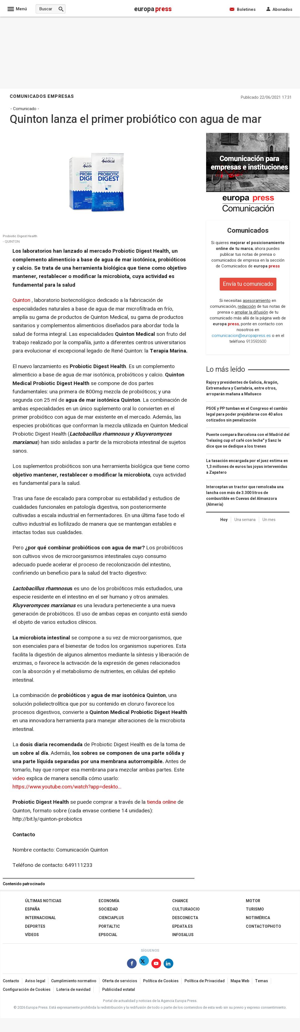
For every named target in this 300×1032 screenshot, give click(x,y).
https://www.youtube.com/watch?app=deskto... (66, 787)
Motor (253, 901)
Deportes (35, 926)
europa (267, 266)
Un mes (269, 520)
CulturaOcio (186, 909)
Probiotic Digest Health (20, 236)
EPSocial (108, 935)
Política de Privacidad (204, 981)
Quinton (21, 300)
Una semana (245, 520)
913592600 (256, 341)
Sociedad (108, 909)
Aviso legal (35, 981)
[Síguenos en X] (144, 964)
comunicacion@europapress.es (241, 336)
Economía (109, 901)
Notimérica (258, 918)
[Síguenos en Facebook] (132, 964)
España (32, 909)
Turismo (255, 909)
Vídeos (32, 935)
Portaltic (109, 926)
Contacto (11, 981)
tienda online (161, 802)
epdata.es (182, 926)
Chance (180, 901)
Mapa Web (240, 981)
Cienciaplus (111, 918)
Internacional (40, 918)
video (18, 778)
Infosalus (183, 935)
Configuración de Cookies (27, 990)
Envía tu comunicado (248, 284)
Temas (261, 981)
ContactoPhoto (263, 926)
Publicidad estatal (118, 990)
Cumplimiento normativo (73, 981)
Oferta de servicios (119, 981)
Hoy (224, 520)
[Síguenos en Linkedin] (168, 964)
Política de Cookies (161, 981)
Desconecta (185, 918)
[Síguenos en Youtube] (156, 964)
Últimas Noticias (43, 901)
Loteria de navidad (73, 990)
